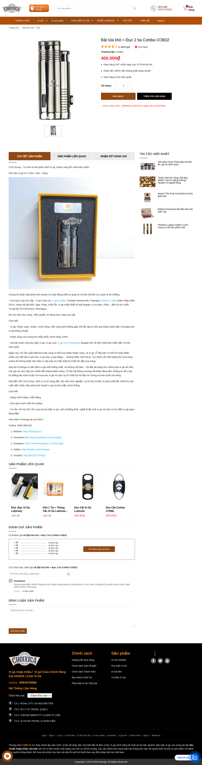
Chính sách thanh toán (84, 671)
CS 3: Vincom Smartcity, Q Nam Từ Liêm (37, 715)
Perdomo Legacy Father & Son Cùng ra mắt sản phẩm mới (173, 226)
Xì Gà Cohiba (99, 735)
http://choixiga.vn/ (32, 431)
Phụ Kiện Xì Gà (82, 20)
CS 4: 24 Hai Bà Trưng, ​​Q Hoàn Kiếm (34, 721)
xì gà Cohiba (59, 300)
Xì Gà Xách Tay (83, 735)
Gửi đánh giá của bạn (99, 549)
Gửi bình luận (18, 631)
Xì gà (60, 735)
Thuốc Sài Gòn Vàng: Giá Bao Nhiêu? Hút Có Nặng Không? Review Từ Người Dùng (173, 180)
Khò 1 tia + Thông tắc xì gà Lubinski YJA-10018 (54, 509)
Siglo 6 (146, 735)
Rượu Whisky (108, 20)
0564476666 (28, 682)
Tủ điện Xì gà (118, 677)
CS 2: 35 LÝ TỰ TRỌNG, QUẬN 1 (31, 709)
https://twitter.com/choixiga (36, 449)
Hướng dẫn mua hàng (83, 660)
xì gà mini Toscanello (68, 342)
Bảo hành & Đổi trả (82, 677)
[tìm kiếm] (134, 8)
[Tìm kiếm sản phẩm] (96, 8)
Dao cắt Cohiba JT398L (115, 509)
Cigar (44, 735)
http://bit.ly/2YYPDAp (34, 455)
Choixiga (161, 653)
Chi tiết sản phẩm (29, 156)
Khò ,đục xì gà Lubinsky (20, 509)
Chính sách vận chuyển (84, 666)
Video (161, 20)
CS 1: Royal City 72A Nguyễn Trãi (33, 703)
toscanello (111, 735)
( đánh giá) (124, 47)
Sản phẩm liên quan (71, 156)
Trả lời (17, 591)
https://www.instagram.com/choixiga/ (44, 443)
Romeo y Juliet (108, 300)
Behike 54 (156, 735)
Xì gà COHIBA (118, 660)
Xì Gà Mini (57, 20)
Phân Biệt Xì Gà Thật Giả (84, 683)
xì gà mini (123, 735)
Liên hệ (144, 20)
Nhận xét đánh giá (114, 156)
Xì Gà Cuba (70, 735)
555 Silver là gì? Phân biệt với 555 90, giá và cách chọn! (175, 163)
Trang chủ (22, 20)
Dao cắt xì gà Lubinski (82, 509)
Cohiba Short (135, 735)
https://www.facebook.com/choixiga (42, 437)
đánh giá (53, 543)
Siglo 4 (52, 735)
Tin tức (127, 20)
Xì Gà (42, 20)
